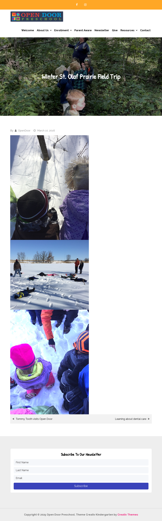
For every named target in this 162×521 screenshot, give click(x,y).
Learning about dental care (130, 418)
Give (115, 30)
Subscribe (81, 486)
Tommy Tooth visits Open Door (34, 418)
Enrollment (61, 30)
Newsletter (102, 30)
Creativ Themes (127, 514)
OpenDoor (24, 130)
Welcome (27, 30)
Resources (127, 30)
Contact (145, 30)
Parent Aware (83, 30)
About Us (43, 30)
